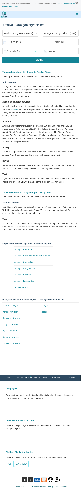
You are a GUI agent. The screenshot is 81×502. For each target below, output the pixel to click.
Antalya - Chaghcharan (25, 268)
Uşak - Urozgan (9, 330)
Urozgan (44, 305)
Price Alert (56, 378)
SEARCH (40, 60)
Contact (63, 487)
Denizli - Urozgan (10, 312)
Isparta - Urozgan (10, 305)
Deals (8, 378)
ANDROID (21, 463)
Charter (72, 378)
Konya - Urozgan (10, 324)
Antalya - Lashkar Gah (24, 281)
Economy (52, 51)
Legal (57, 487)
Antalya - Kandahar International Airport (32, 256)
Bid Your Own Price (24, 377)
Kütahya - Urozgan (11, 343)
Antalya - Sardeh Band (24, 262)
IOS (10, 463)
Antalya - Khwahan (23, 249)
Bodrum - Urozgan (10, 337)
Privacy (50, 487)
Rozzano (44, 312)
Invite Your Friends (40, 378)
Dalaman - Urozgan (11, 318)
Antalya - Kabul (21, 287)
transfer (14, 109)
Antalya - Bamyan (22, 274)
